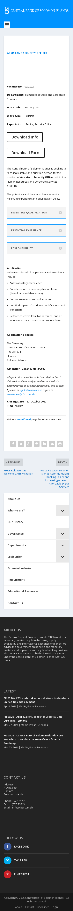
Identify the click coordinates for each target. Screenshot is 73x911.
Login (55, 907)
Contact (29, 907)
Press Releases (36, 706)
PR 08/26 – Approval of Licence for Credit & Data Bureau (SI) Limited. (33, 718)
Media (22, 706)
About (18, 907)
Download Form (25, 152)
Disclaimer (43, 907)
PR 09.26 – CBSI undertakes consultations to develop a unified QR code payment (36, 700)
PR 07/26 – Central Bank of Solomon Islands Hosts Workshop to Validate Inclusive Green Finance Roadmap (33, 739)
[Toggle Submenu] (62, 510)
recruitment (24, 419)
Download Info (24, 137)
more (7, 660)
